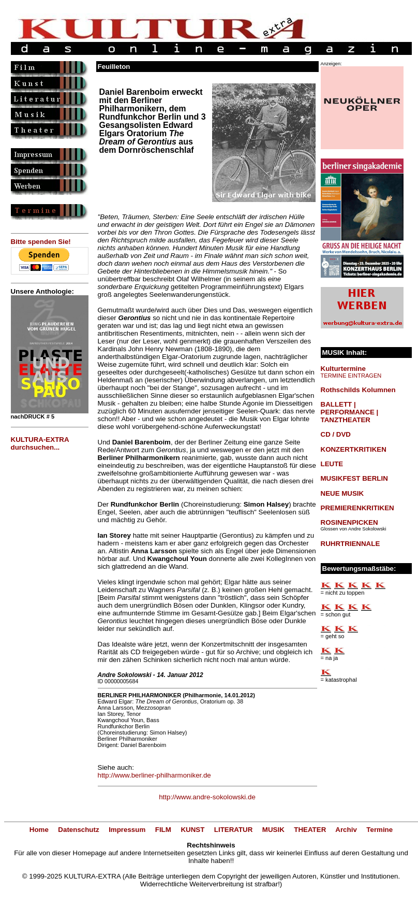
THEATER (310, 829)
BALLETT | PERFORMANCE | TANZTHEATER (350, 412)
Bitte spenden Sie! (41, 242)
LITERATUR (233, 829)
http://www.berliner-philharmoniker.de (154, 775)
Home (39, 829)
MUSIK (273, 829)
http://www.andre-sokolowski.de (207, 797)
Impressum (127, 829)
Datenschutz (78, 829)
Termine (379, 829)
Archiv (345, 829)
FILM (163, 829)
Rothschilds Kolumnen (358, 390)
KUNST (192, 829)
